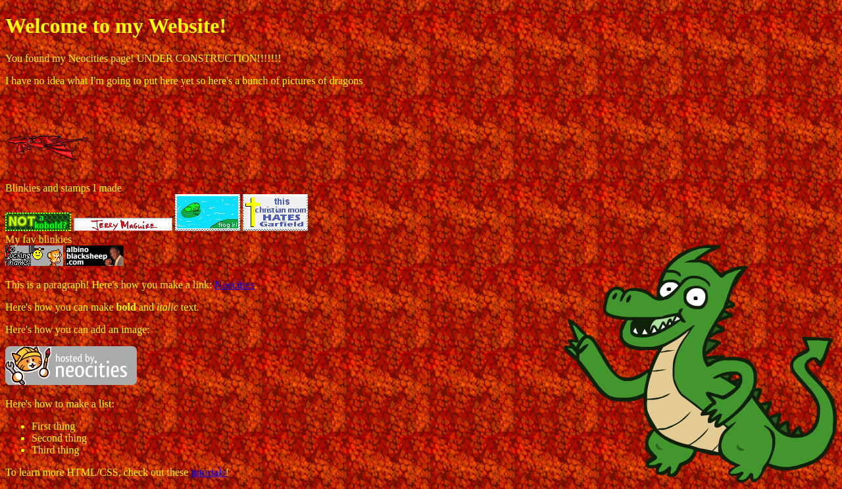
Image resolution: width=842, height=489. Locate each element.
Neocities (234, 284)
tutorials (208, 472)
